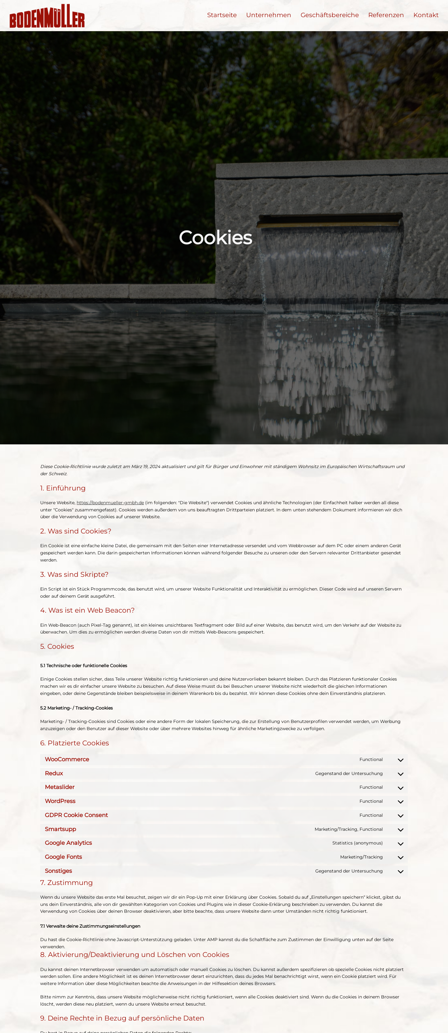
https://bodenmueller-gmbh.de (110, 502)
